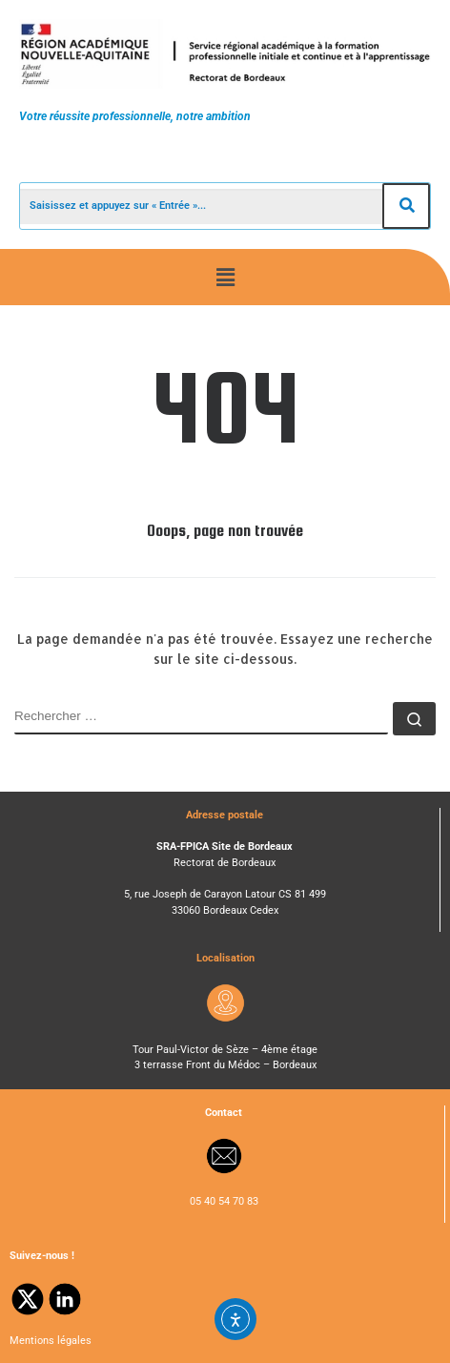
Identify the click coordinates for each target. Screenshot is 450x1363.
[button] (225, 276)
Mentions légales (51, 1340)
